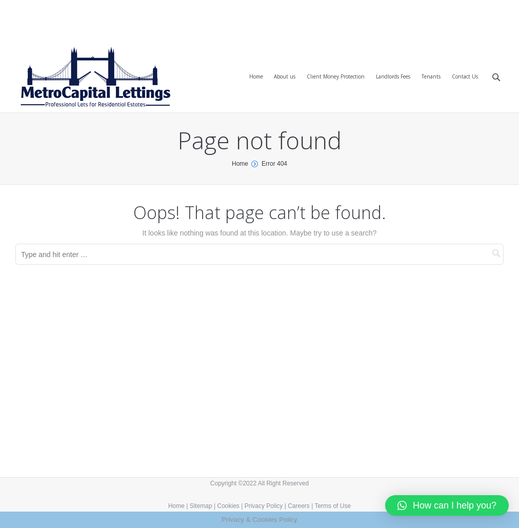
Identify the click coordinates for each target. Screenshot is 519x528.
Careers (299, 506)
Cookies (228, 506)
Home (240, 163)
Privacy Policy (264, 506)
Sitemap (201, 506)
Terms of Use (332, 506)
